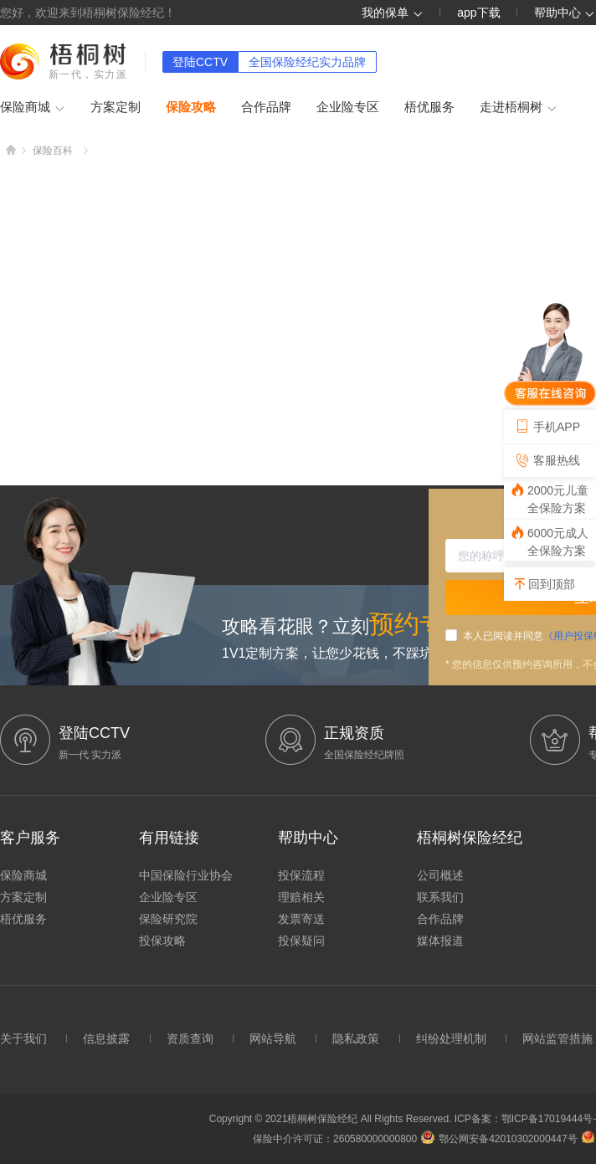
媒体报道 (440, 940)
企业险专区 (347, 107)
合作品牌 (266, 107)
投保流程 (301, 875)
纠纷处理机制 (451, 1038)
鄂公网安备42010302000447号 (499, 1139)
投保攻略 (162, 940)
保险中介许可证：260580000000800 (335, 1139)
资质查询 (190, 1038)
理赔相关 (301, 897)
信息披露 (106, 1038)
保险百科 (53, 150)
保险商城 (32, 108)
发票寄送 (301, 919)
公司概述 (440, 875)
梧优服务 (429, 107)
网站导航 (272, 1038)
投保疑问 (301, 940)
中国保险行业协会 (186, 875)
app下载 (478, 12)
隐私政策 (355, 1038)
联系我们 (440, 897)
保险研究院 (168, 919)
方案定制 (115, 107)
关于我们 (23, 1038)
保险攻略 (191, 107)
